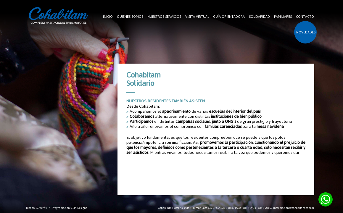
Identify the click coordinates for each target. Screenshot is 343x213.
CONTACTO (305, 16)
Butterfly (41, 208)
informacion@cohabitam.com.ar (293, 208)
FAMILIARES (283, 16)
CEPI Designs (79, 208)
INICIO (108, 16)
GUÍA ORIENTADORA (229, 16)
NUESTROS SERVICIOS (164, 16)
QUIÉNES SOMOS (130, 16)
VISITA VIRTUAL (197, 16)
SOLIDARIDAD (259, 16)
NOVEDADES (305, 32)
